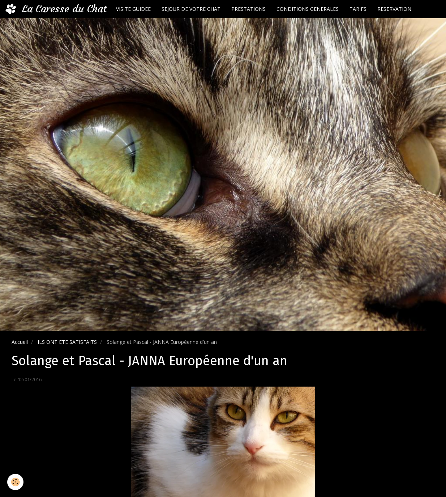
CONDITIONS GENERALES (307, 8)
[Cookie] (15, 482)
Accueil (20, 341)
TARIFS (357, 8)
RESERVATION (394, 8)
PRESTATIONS (248, 8)
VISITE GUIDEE (133, 8)
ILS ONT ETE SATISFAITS (67, 341)
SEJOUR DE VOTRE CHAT (191, 8)
